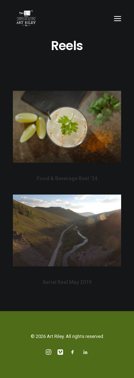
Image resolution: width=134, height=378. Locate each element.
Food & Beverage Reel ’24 (67, 178)
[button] (117, 18)
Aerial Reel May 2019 (67, 282)
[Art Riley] (26, 19)
